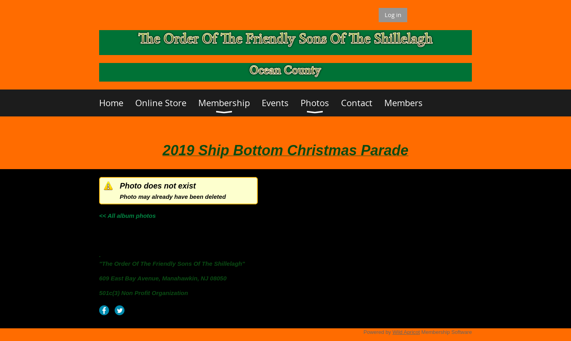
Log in (393, 15)
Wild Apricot (406, 332)
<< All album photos (127, 215)
